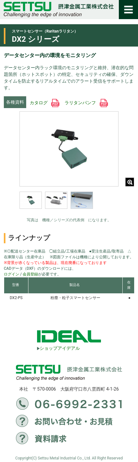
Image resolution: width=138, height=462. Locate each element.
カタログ (44, 102)
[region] (69, 204)
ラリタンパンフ (86, 102)
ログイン (11, 274)
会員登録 (30, 274)
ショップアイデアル (58, 348)
